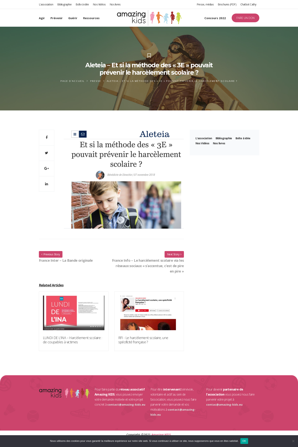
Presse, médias (205, 4)
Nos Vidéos (99, 4)
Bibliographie (64, 4)
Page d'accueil (73, 81)
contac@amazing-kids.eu (224, 404)
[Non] (293, 441)
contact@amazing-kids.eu (126, 404)
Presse (95, 81)
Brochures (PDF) (227, 4)
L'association (46, 4)
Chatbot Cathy (248, 4)
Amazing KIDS (161, 434)
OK (244, 440)
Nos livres (115, 4)
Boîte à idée (82, 4)
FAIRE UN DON (245, 18)
